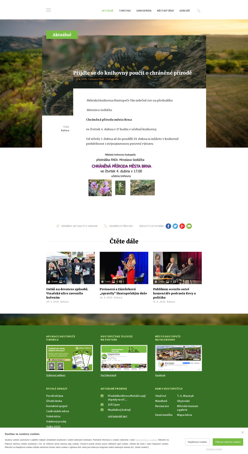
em (189, 226)
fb (168, 226)
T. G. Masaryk (185, 395)
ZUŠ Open (114, 404)
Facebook (160, 375)
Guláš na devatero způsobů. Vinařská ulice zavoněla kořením (67, 293)
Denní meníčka (163, 415)
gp (182, 226)
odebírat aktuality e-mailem (79, 226)
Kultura (65, 130)
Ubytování (183, 401)
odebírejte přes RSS (121, 226)
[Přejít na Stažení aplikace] (69, 358)
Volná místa (53, 416)
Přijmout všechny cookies (228, 442)
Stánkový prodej (56, 421)
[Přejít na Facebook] (178, 358)
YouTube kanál (108, 375)
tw (175, 226)
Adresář (184, 10)
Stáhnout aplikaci (55, 375)
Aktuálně (107, 10)
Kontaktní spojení (56, 406)
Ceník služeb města (57, 411)
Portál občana (54, 395)
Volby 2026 (53, 426)
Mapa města (184, 415)
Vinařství (160, 395)
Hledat (199, 11)
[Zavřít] (242, 432)
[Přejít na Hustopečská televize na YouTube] (124, 358)
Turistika (125, 10)
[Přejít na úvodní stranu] (77, 10)
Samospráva (144, 10)
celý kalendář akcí (117, 416)
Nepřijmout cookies (197, 442)
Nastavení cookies (214, 449)
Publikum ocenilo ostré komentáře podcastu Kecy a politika (174, 293)
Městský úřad (165, 10)
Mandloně (161, 401)
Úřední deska (54, 401)
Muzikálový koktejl (119, 409)
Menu (48, 10)
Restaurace (162, 406)
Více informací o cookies (146, 440)
